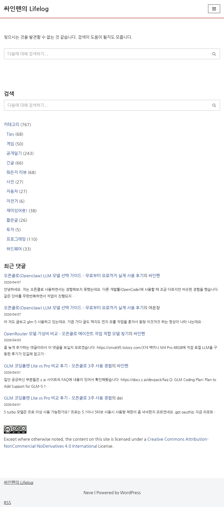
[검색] (106, 53)
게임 (10, 143)
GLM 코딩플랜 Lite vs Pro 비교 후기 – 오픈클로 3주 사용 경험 (58, 365)
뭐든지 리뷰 (16, 172)
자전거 (12, 201)
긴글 (10, 162)
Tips (10, 134)
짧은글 (12, 220)
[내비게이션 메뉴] (214, 8)
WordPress (130, 492)
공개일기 (14, 153)
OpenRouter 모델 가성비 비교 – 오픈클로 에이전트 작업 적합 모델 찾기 (66, 333)
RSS (7, 502)
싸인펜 (154, 275)
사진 (10, 181)
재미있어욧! (17, 210)
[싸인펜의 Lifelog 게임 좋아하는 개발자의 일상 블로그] (26, 9)
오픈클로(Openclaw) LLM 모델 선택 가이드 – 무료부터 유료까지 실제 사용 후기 (74, 275)
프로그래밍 (16, 239)
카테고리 (11, 124)
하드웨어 (14, 248)
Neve (88, 492)
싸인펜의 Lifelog (18, 482)
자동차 (12, 191)
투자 (10, 229)
